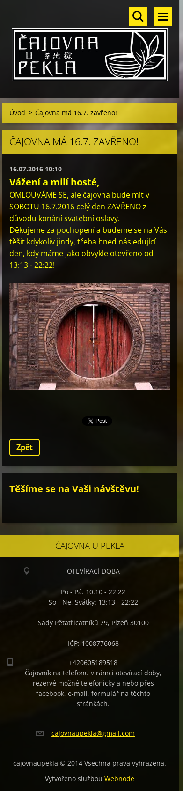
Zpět (24, 447)
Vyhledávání (138, 16)
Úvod (17, 112)
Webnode (119, 778)
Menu (163, 16)
